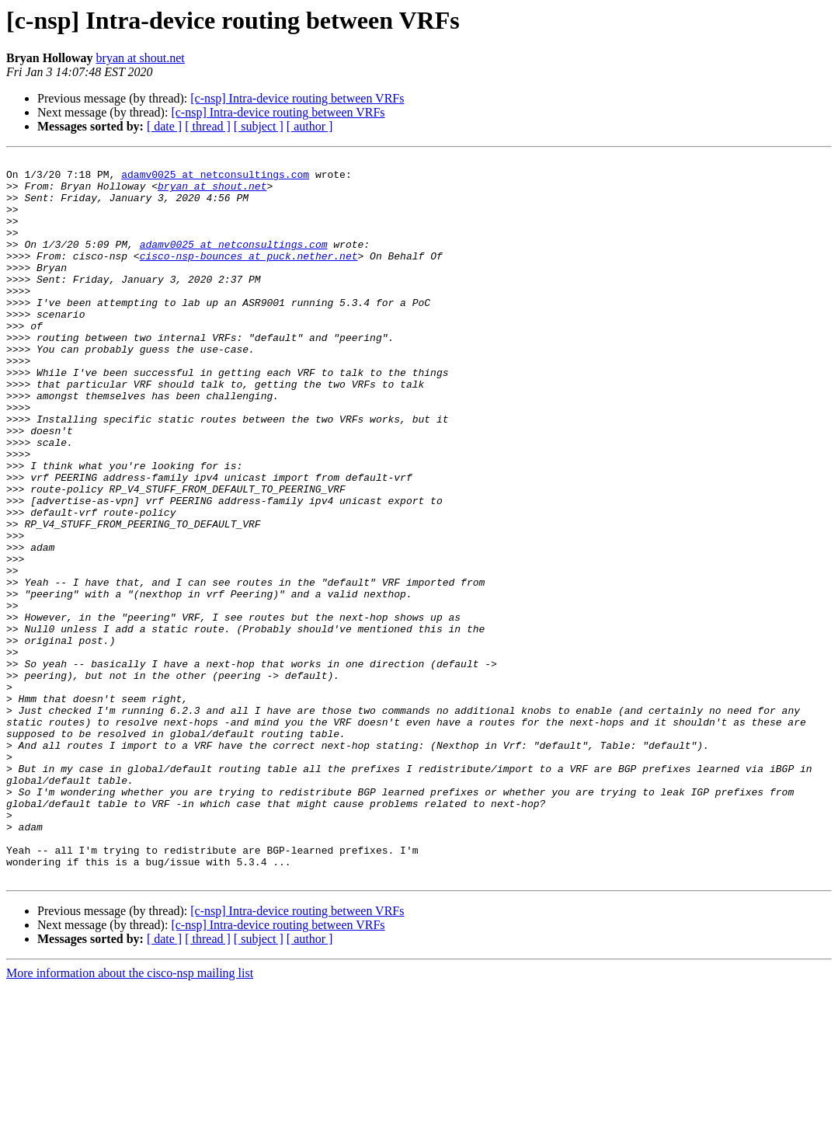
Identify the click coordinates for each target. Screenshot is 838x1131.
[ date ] (164, 126)
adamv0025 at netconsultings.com (215, 179)
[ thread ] (208, 126)
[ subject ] (258, 126)
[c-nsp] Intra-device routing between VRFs (297, 98)
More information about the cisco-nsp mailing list (129, 1117)
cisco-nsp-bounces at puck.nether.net (249, 277)
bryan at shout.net (140, 57)
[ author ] (310, 126)
